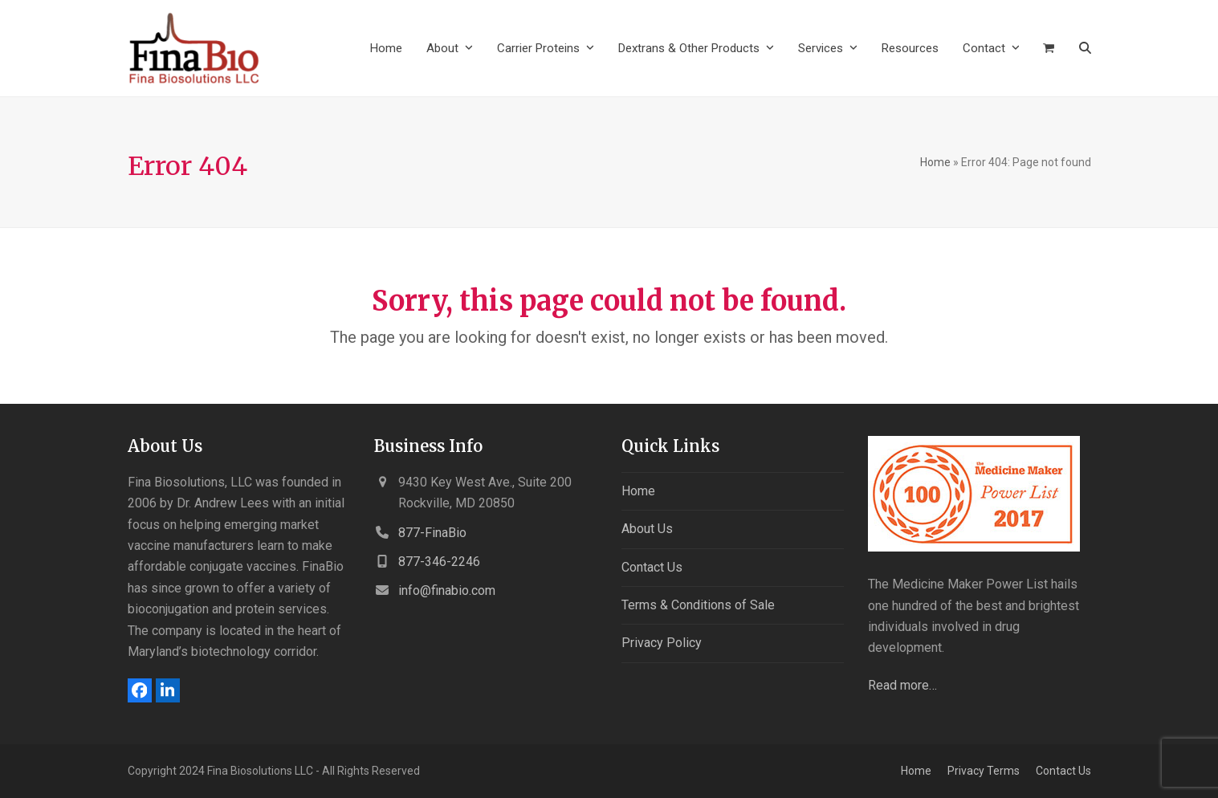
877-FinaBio (432, 532)
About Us (647, 528)
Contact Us (651, 567)
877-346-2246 (439, 561)
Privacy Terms (983, 770)
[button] (1048, 48)
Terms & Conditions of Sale (698, 605)
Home (935, 162)
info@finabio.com (446, 590)
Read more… (902, 685)
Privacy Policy (661, 642)
